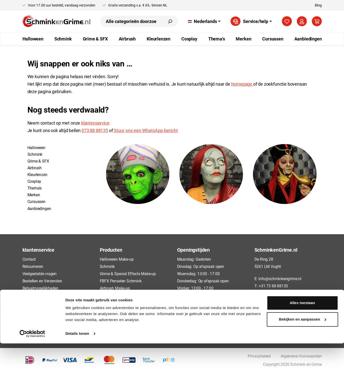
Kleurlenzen (37, 174)
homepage (242, 84)
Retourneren (32, 266)
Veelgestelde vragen (39, 273)
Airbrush (34, 167)
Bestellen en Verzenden (42, 280)
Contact (29, 259)
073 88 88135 (95, 130)
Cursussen (36, 201)
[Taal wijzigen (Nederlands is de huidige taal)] (204, 21)
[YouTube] (294, 298)
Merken (33, 194)
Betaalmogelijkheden (40, 288)
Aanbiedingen (39, 208)
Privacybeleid (33, 302)
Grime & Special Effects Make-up (128, 273)
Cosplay (34, 181)
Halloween (36, 147)
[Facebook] (256, 298)
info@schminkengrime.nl (279, 278)
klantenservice (95, 123)
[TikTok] (266, 298)
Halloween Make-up (117, 259)
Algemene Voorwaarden (42, 295)
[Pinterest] (275, 298)
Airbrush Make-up (115, 288)
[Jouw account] (302, 21)
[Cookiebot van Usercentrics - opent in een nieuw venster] (32, 362)
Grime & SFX (38, 161)
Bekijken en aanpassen (302, 348)
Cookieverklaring (36, 309)
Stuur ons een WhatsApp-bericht (146, 130)
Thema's (34, 187)
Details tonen (77, 362)
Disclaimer (31, 317)
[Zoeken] (170, 21)
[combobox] (131, 21)
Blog (318, 5)
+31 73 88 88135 (273, 285)
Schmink (35, 154)
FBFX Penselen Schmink (121, 280)
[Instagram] (284, 298)
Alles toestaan (302, 331)
